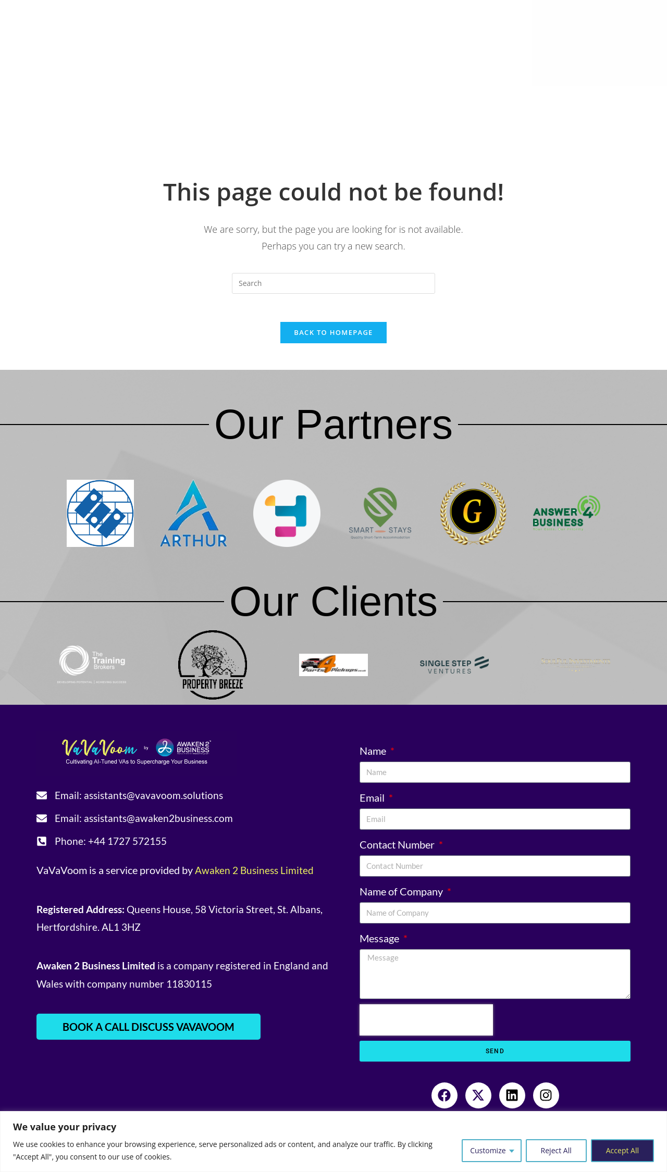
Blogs (501, 99)
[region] (333, 1141)
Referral (546, 99)
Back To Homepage (333, 336)
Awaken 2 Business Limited (256, 876)
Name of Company (402, 895)
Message (380, 942)
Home (50, 99)
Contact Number (398, 848)
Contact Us (603, 99)
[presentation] (426, 1023)
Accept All (622, 1150)
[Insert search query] (333, 283)
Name (374, 754)
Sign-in (303, 125)
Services (174, 99)
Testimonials (241, 99)
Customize (487, 1150)
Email (373, 801)
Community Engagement (415, 99)
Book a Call (358, 125)
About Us (106, 99)
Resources (312, 99)
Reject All (556, 1150)
